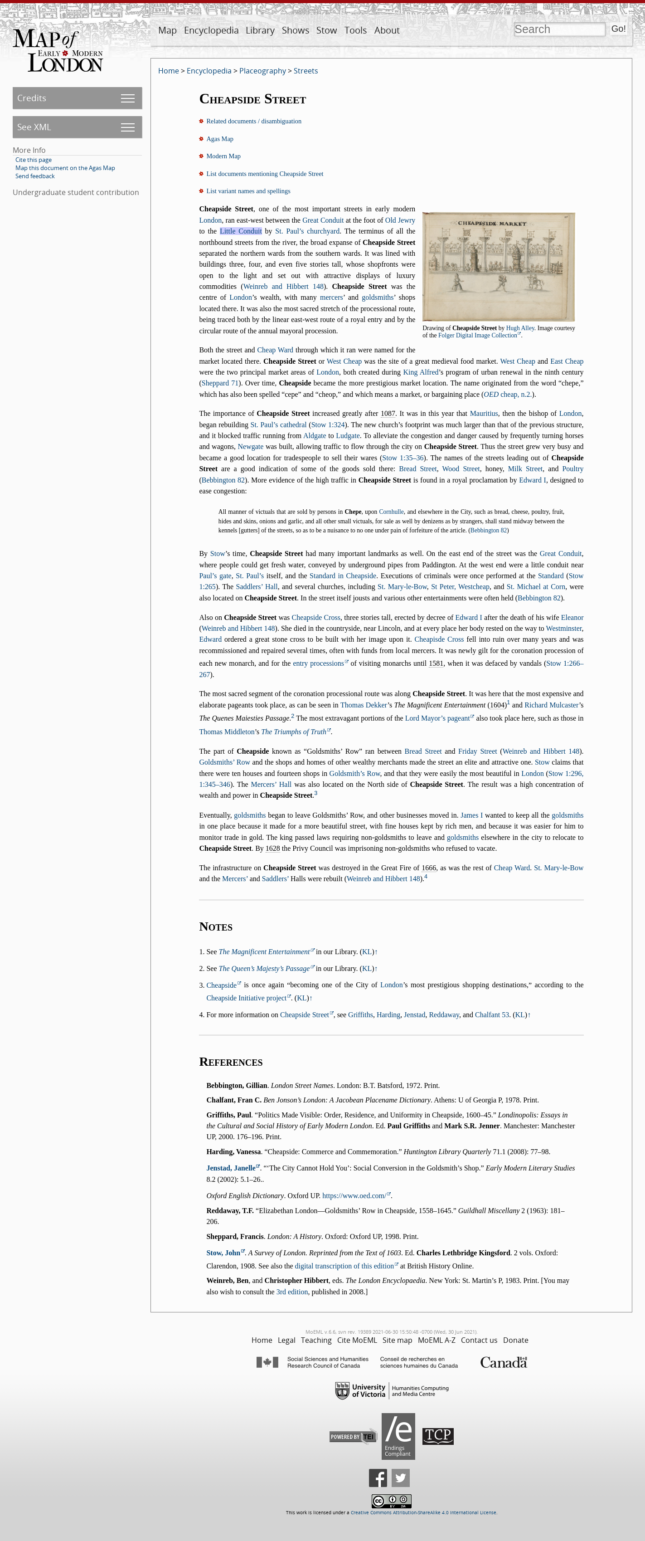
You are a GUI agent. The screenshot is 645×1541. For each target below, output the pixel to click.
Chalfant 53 (492, 1015)
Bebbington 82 (223, 480)
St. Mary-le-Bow (402, 586)
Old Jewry (400, 220)
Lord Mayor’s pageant (437, 718)
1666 (429, 868)
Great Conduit (323, 220)
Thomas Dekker (364, 705)
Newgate (251, 446)
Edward (210, 639)
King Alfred (420, 372)
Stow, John (223, 1253)
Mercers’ (235, 879)
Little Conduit (241, 231)
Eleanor (572, 617)
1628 (273, 848)
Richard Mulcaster (551, 705)
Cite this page (33, 160)
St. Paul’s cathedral (279, 425)
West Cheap (344, 361)
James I (472, 815)
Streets (306, 71)
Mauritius (484, 413)
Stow (326, 30)
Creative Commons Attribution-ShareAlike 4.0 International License (423, 1513)
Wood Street (461, 469)
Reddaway (444, 1015)
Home (168, 71)
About (387, 30)
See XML (34, 127)
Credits (31, 98)
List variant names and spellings (248, 191)
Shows (296, 30)
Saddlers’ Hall (256, 586)
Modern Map (223, 156)
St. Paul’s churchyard (307, 231)
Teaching (316, 1340)
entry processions (318, 663)
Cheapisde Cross (439, 639)
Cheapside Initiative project (246, 998)
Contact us (479, 1340)
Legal (287, 1340)
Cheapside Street (304, 1015)
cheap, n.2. (508, 394)
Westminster (564, 628)
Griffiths (360, 1015)
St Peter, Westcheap (460, 586)
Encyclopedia (211, 30)
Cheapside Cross (316, 617)
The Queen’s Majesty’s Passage (264, 968)
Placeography (262, 71)
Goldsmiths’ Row (224, 762)
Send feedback (35, 176)
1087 (388, 413)
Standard (551, 576)
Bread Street (418, 469)
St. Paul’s (250, 576)
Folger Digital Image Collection (477, 335)
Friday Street (477, 751)
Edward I (532, 480)
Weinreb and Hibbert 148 (283, 286)
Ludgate (347, 435)
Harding (388, 1015)
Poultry (572, 469)
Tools (355, 30)
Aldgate (314, 435)
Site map (397, 1340)
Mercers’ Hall (271, 784)
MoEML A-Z (437, 1340)
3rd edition (292, 1292)
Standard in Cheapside (343, 576)
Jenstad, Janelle (230, 1168)
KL (367, 952)
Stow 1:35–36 (402, 458)
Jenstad (414, 1015)
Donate (516, 1340)
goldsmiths (377, 297)
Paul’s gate (215, 576)
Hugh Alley (520, 328)
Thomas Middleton (226, 732)
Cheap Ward (275, 350)
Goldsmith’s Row (355, 773)
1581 (436, 663)
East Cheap (566, 361)
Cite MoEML (357, 1340)
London (210, 220)
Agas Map (219, 138)
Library (260, 30)
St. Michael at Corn (536, 586)
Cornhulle (391, 511)
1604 (497, 705)
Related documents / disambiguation (253, 121)
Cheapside (221, 985)
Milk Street (525, 469)
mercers (331, 297)
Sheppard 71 (220, 383)
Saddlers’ (275, 879)
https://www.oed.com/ (354, 1196)
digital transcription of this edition (344, 1266)
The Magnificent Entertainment (264, 952)
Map (167, 30)
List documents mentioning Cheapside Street (264, 173)
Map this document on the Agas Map (65, 168)
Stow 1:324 (328, 425)
